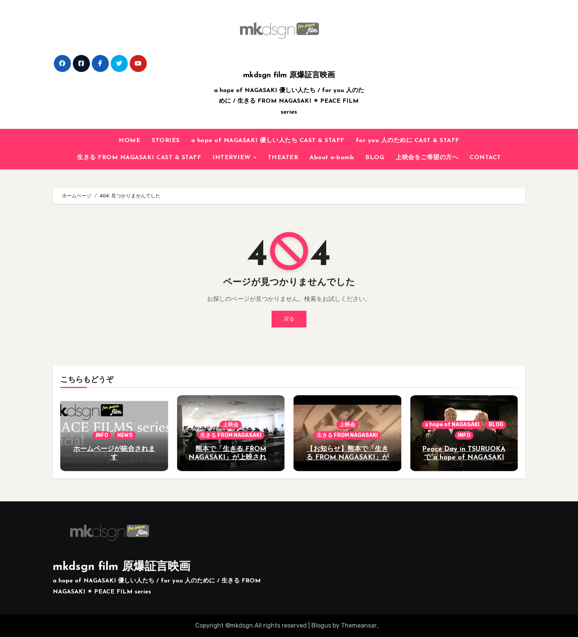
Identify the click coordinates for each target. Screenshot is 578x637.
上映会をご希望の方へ (427, 158)
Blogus (321, 625)
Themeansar (359, 625)
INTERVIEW (232, 158)
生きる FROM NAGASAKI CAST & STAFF (139, 158)
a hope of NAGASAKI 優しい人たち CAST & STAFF (267, 141)
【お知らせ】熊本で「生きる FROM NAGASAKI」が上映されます (347, 457)
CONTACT (485, 158)
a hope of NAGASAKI (452, 424)
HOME (129, 141)
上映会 (231, 424)
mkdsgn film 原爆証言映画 (289, 75)
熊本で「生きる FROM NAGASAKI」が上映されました (230, 457)
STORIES (166, 141)
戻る (289, 319)
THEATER (283, 158)
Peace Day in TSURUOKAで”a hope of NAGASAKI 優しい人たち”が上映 (464, 457)
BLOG (374, 158)
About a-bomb (331, 158)
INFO (102, 435)
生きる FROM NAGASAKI (230, 435)
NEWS (125, 435)
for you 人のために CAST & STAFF (407, 141)
